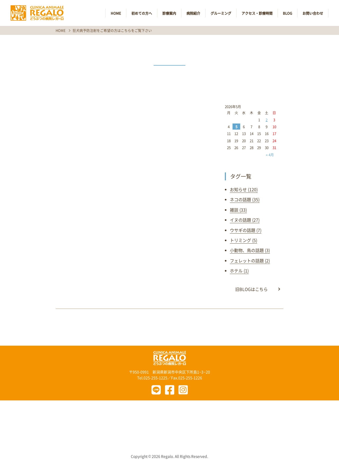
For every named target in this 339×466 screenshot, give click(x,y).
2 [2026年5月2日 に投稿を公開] (266, 119)
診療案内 (169, 13)
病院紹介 (193, 13)
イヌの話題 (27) (245, 220)
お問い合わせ (312, 13)
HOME (116, 13)
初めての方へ (141, 13)
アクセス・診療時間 (257, 13)
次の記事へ (224, 327)
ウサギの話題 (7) (245, 230)
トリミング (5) (243, 240)
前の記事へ (114, 327)
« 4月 (270, 154)
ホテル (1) (239, 270)
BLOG (287, 13)
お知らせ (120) (244, 189)
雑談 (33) (238, 210)
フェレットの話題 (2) (250, 260)
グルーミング (221, 13)
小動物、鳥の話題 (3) (250, 250)
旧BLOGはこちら (251, 289)
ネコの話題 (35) (245, 199)
